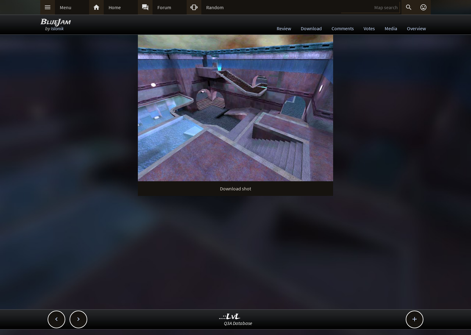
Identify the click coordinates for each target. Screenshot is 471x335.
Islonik (57, 28)
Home (115, 7)
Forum (164, 7)
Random (215, 7)
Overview (416, 28)
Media (391, 28)
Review (284, 28)
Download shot (235, 189)
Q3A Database (238, 323)
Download (311, 28)
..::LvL (230, 317)
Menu (65, 7)
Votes (369, 28)
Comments (343, 28)
